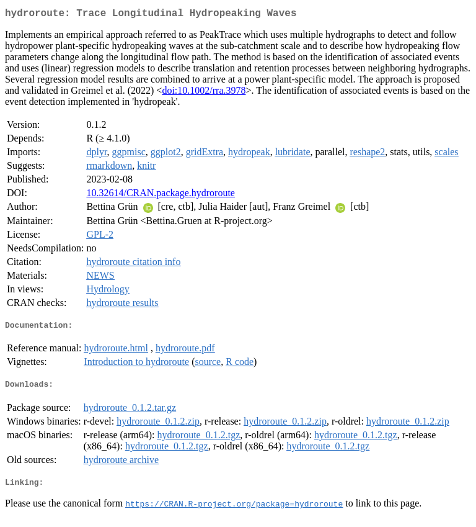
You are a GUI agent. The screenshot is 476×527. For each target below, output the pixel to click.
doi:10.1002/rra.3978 (203, 93)
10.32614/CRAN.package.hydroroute (160, 195)
